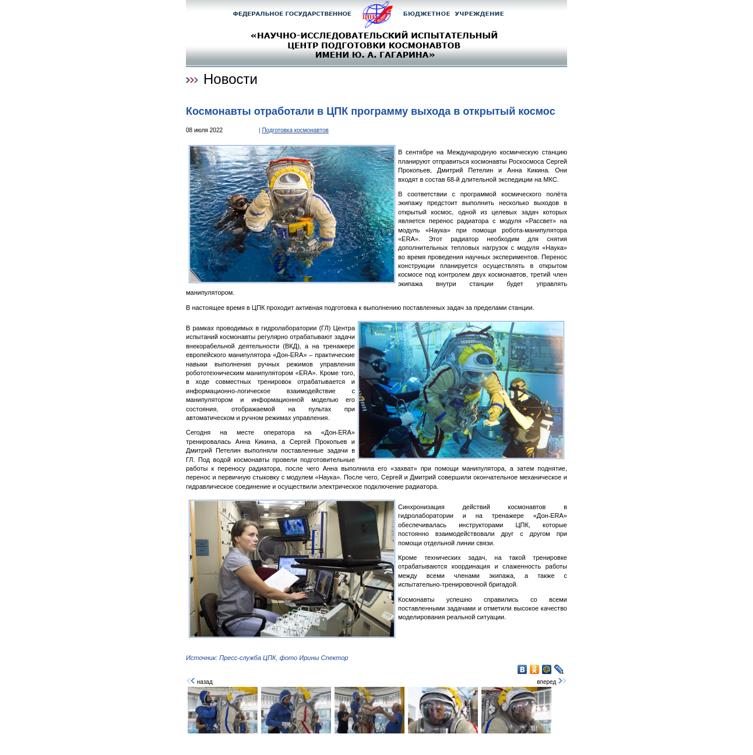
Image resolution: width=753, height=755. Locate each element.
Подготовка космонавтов (295, 130)
